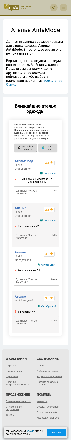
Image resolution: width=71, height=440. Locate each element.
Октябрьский (48, 264)
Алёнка (20, 208)
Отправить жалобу (47, 412)
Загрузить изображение (49, 376)
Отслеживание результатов (14, 408)
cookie (30, 430)
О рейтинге (12, 376)
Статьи (40, 365)
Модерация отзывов (48, 417)
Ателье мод (24, 161)
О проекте (11, 365)
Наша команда (14, 371)
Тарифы (10, 415)
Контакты (42, 401)
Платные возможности (18, 401)
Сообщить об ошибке (48, 407)
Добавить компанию (48, 371)
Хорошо (56, 432)
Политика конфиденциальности (17, 383)
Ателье (20, 252)
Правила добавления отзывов (48, 383)
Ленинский (50, 173)
